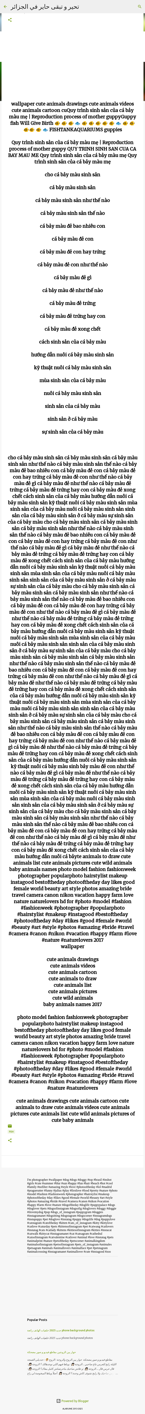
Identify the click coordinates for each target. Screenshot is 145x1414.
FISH (11, 1131)
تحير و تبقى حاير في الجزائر (45, 6)
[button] (10, 20)
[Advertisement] (72, 1285)
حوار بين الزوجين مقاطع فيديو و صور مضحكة (51, 1352)
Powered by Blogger (72, 1401)
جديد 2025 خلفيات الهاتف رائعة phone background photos (60, 1330)
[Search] (139, 6)
